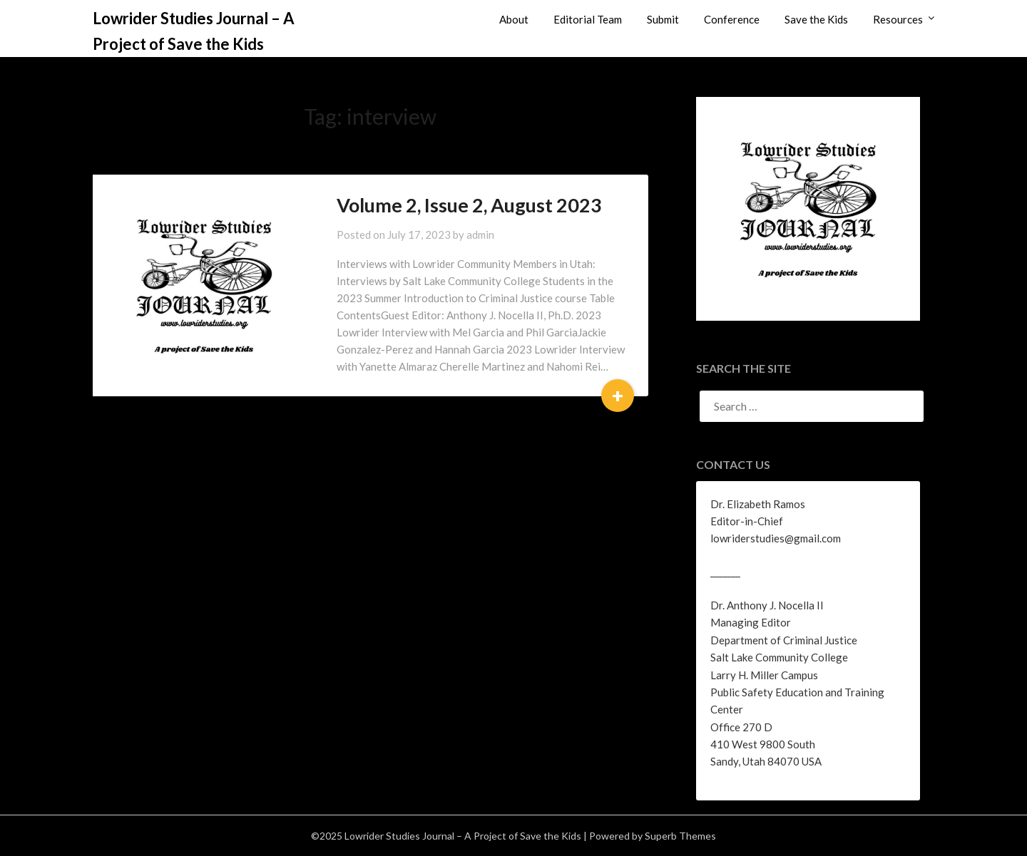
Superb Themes (680, 836)
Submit (663, 19)
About (513, 19)
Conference (732, 19)
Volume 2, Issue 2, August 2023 (469, 205)
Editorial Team (587, 19)
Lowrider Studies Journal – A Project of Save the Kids (194, 31)
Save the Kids (816, 19)
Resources (898, 19)
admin (480, 234)
